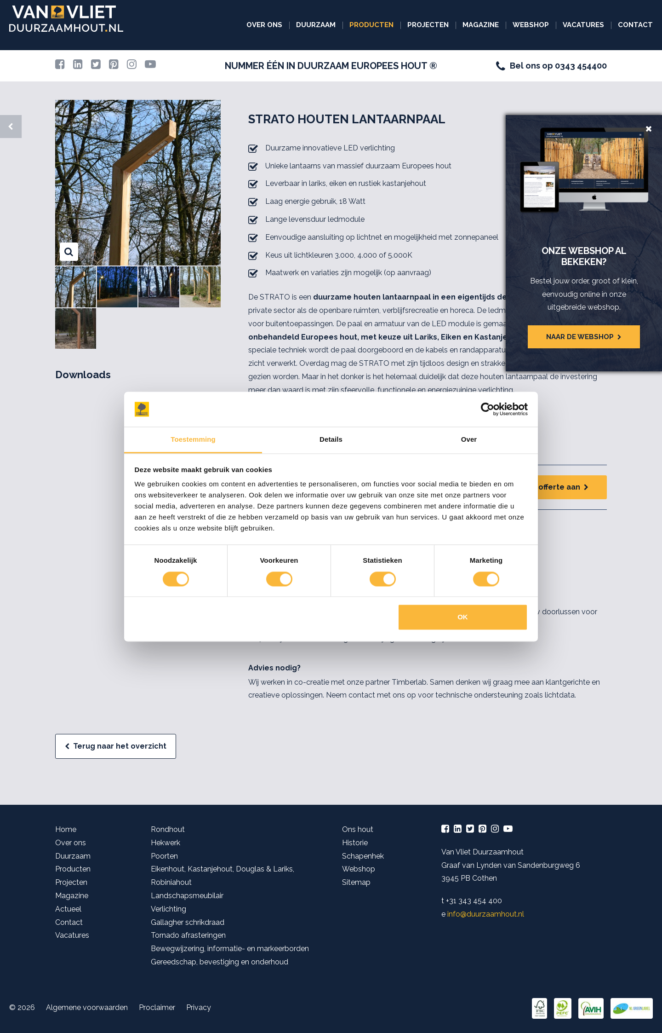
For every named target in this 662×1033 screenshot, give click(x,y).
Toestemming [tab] (193, 440)
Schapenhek (363, 856)
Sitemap (356, 882)
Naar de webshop (580, 337)
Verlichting (168, 909)
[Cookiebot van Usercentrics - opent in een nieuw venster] (487, 409)
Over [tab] (469, 440)
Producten (371, 25)
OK (462, 617)
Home (65, 829)
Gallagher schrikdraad (187, 922)
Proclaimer (157, 1007)
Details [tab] (331, 440)
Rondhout (168, 829)
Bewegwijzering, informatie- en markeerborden (230, 948)
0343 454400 (581, 65)
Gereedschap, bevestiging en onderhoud (219, 962)
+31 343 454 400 (474, 900)
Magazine (480, 25)
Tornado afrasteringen (188, 935)
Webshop (531, 25)
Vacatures (583, 25)
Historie (355, 842)
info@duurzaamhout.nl (485, 914)
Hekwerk (165, 842)
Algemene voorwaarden (87, 1007)
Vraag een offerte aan (539, 487)
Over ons (264, 25)
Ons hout (357, 829)
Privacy (198, 1007)
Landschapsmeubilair (187, 895)
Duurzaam (316, 25)
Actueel (68, 909)
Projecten (428, 25)
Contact (635, 25)
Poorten (164, 856)
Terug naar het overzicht (119, 746)
